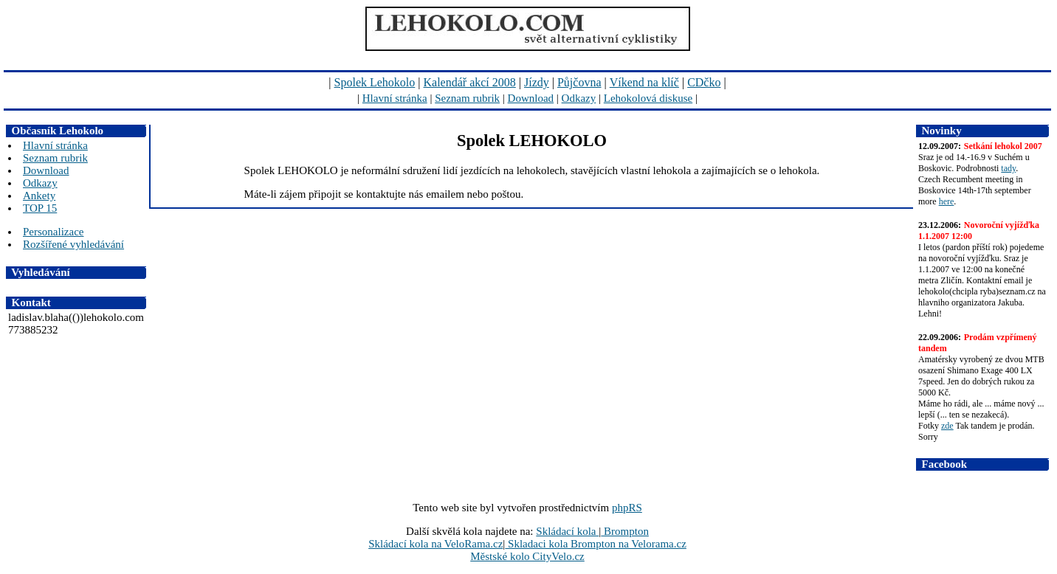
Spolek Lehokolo (375, 82)
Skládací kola (567, 531)
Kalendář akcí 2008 (470, 82)
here (946, 201)
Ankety (39, 195)
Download (531, 98)
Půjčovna (579, 82)
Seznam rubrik (467, 98)
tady (1008, 168)
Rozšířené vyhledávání (73, 244)
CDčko (703, 82)
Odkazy (579, 98)
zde (947, 426)
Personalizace (53, 232)
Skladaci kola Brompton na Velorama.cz (595, 544)
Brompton (625, 531)
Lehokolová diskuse (648, 98)
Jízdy (536, 82)
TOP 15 (40, 208)
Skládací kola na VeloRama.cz (435, 544)
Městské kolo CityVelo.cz (527, 556)
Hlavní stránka (394, 98)
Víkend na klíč (644, 82)
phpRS (627, 508)
